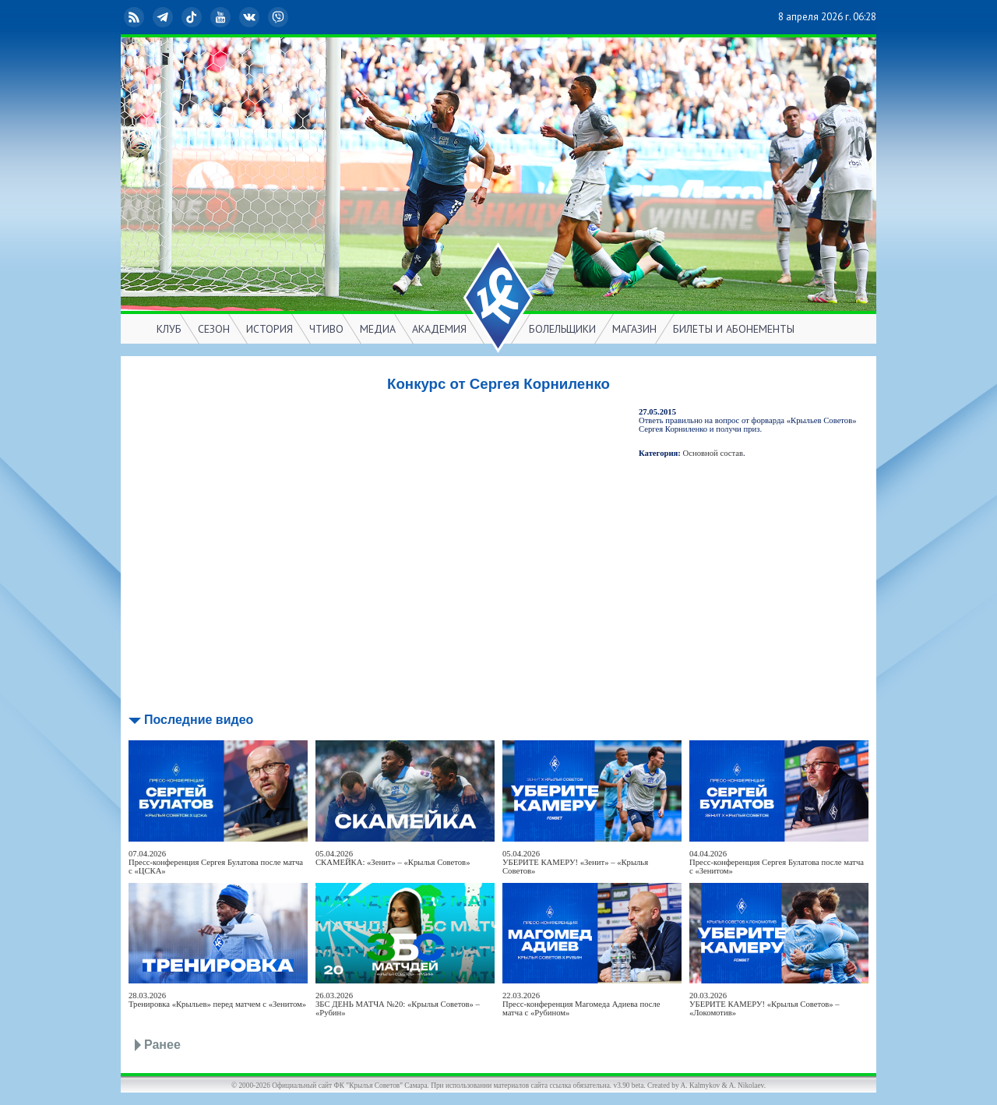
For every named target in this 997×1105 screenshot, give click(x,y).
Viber (279, 17)
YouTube (222, 17)
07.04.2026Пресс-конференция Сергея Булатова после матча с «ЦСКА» (216, 862)
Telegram (164, 17)
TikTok (193, 17)
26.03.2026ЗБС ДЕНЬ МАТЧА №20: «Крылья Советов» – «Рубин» (397, 1004)
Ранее (162, 1044)
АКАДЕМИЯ (439, 329)
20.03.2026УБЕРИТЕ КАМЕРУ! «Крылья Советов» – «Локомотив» (764, 1004)
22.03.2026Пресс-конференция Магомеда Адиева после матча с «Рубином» (581, 1004)
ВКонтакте (250, 17)
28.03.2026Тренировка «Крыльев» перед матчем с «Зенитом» (217, 999)
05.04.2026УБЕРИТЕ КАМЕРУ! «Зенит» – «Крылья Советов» (575, 862)
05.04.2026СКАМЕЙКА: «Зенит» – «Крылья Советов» (392, 858)
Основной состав (713, 453)
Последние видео (198, 719)
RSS (135, 17)
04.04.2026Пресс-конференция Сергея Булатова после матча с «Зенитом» (776, 862)
